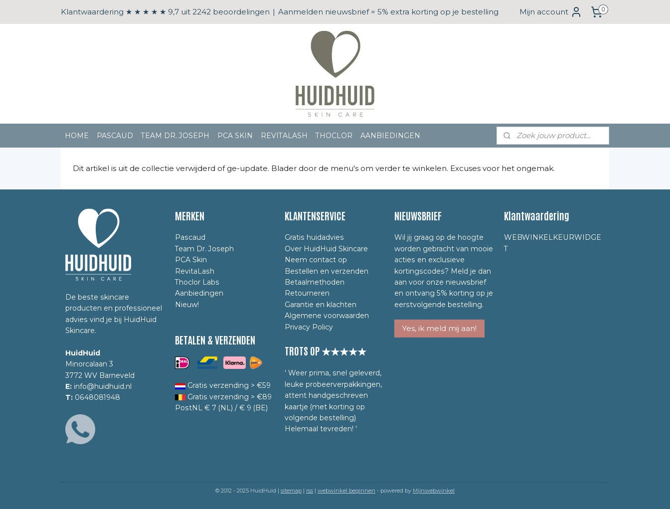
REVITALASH (284, 135)
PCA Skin (191, 259)
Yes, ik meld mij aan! (439, 328)
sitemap (291, 490)
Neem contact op (316, 259)
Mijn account (550, 12)
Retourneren (307, 293)
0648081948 (97, 397)
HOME (77, 135)
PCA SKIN (235, 135)
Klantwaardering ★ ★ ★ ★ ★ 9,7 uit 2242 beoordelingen (165, 11)
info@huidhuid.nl (103, 386)
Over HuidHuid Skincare (326, 248)
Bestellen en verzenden (326, 271)
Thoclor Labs (197, 282)
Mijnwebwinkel (434, 490)
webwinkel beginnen (346, 490)
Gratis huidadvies (314, 237)
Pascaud (190, 237)
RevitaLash (194, 271)
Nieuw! (187, 304)
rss (309, 490)
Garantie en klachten (320, 304)
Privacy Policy (309, 327)
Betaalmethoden (314, 282)
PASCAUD (115, 135)
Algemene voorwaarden (327, 315)
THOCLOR (334, 135)
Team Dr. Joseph (204, 248)
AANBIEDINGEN (390, 135)
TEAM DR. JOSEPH (175, 135)
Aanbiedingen (199, 293)
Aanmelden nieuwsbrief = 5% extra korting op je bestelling (388, 11)
